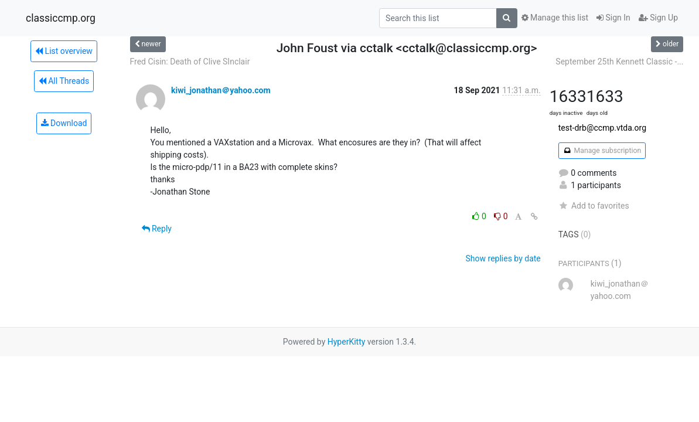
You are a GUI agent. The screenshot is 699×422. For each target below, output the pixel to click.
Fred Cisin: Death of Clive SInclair (190, 61)
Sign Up (658, 17)
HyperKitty (347, 341)
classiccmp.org (61, 18)
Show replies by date (503, 258)
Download (64, 123)
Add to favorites (593, 205)
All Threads (64, 81)
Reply (157, 228)
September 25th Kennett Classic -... (619, 61)
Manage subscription (602, 151)
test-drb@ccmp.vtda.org (602, 127)
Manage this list (554, 17)
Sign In (613, 17)
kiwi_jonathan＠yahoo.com (221, 90)
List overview (64, 51)
